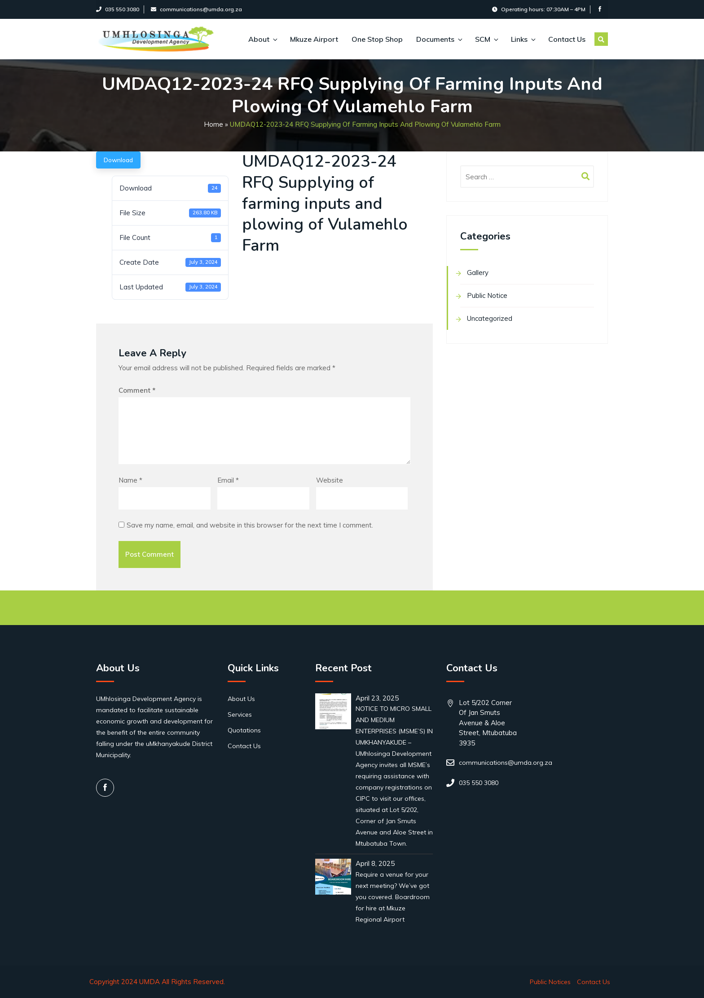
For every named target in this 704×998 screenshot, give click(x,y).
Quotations (244, 730)
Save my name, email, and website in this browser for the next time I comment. (250, 525)
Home (213, 124)
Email (228, 480)
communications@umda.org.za (196, 9)
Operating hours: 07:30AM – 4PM (538, 9)
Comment (137, 390)
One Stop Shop (377, 39)
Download (118, 160)
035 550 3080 (117, 9)
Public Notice (487, 295)
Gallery (477, 272)
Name (130, 480)
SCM (486, 39)
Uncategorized (489, 318)
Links (523, 39)
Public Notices (550, 982)
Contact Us (566, 39)
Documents (439, 39)
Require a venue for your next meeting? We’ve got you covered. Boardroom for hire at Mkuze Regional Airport (393, 896)
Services (240, 714)
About (262, 39)
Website (329, 480)
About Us (241, 699)
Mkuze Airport (314, 39)
